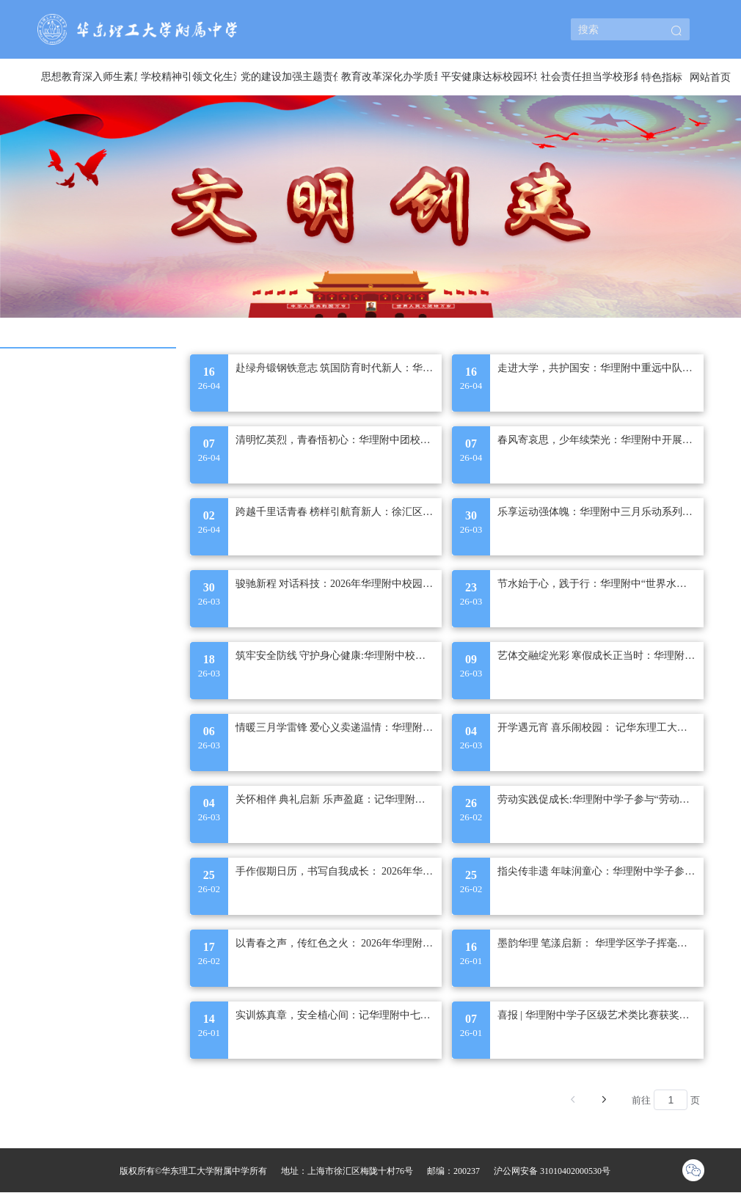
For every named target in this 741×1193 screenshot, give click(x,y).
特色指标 (661, 77)
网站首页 (710, 77)
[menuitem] (87, 77)
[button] (676, 31)
